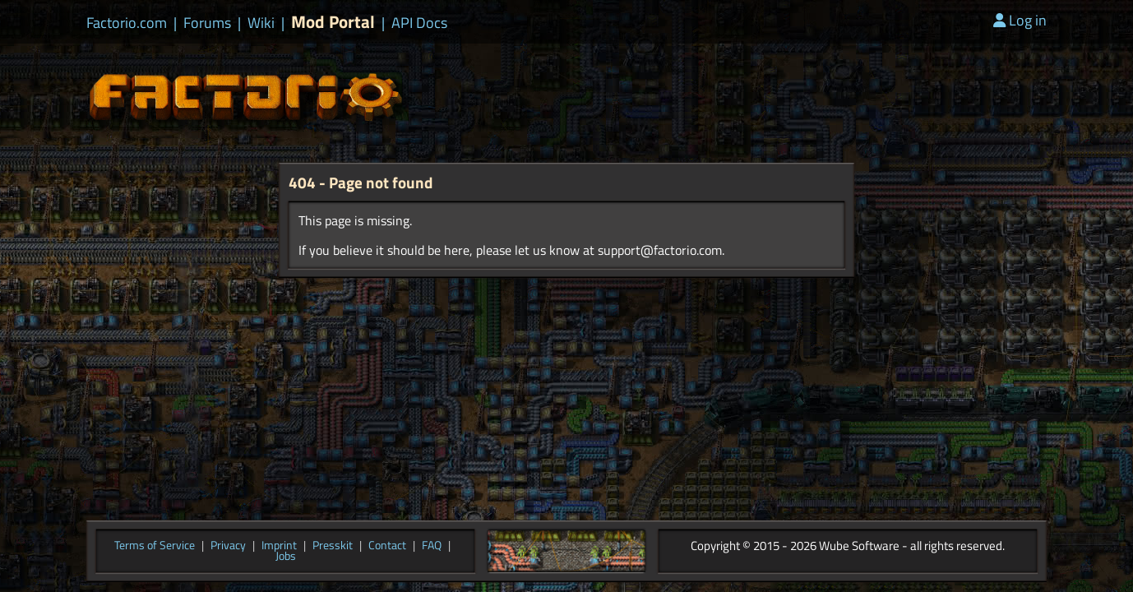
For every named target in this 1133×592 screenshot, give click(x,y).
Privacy (228, 546)
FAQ (432, 546)
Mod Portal (333, 21)
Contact (387, 546)
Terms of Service (154, 546)
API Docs (419, 23)
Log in (1020, 20)
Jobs (285, 556)
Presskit (332, 546)
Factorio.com (126, 23)
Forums (207, 23)
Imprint (279, 546)
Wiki (261, 23)
